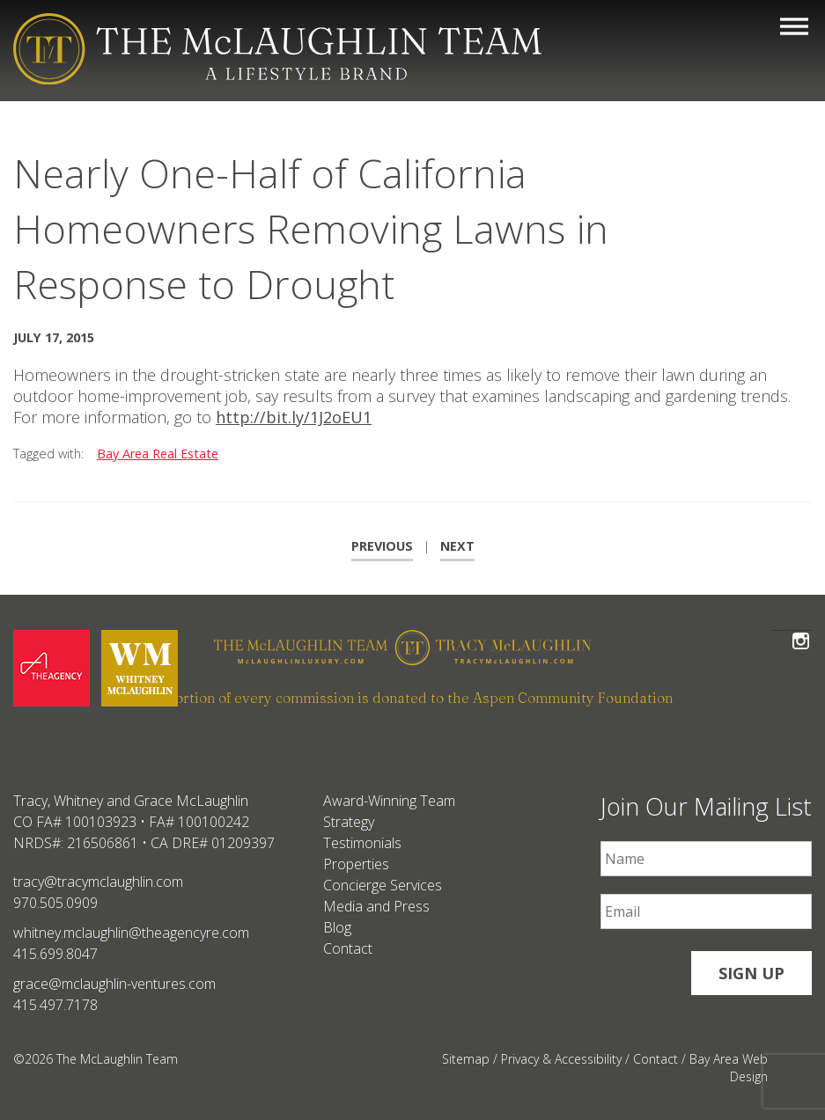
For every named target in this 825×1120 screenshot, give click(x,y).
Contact (347, 948)
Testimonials (362, 843)
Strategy (348, 821)
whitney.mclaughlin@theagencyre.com (131, 932)
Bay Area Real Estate (157, 453)
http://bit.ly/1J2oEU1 (294, 417)
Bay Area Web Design (728, 1067)
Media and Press (376, 906)
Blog (337, 927)
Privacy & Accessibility (561, 1058)
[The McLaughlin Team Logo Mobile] (277, 48)
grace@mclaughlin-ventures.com (114, 983)
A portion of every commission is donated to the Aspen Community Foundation (413, 697)
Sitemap (466, 1058)
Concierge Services (382, 885)
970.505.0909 (55, 902)
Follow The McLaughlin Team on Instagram (801, 630)
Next (457, 546)
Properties (356, 864)
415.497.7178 (55, 1004)
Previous (382, 546)
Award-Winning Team (389, 800)
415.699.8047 (55, 953)
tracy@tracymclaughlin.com (98, 881)
